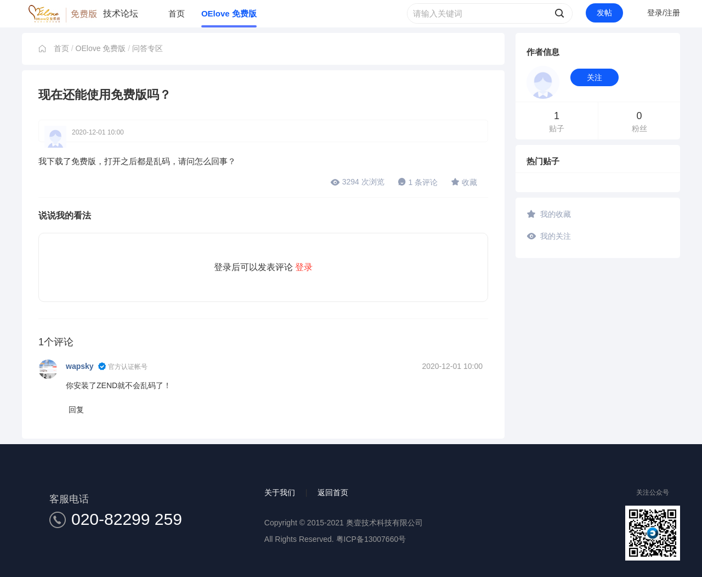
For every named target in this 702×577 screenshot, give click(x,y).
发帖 (604, 12)
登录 (304, 267)
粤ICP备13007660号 (371, 539)
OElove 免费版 (229, 13)
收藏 (464, 181)
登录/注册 (663, 12)
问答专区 (147, 48)
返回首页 (333, 492)
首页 (176, 13)
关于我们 (279, 492)
